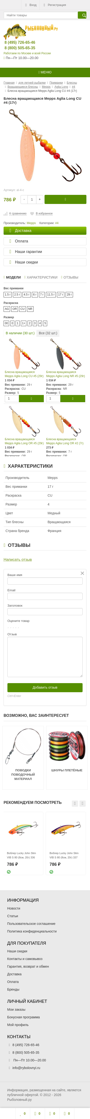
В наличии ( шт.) (20, 333)
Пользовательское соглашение (31, 924)
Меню (45, 72)
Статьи (12, 916)
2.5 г (17, 294)
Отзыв (12, 634)
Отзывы (69, 277)
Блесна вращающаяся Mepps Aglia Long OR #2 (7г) (65, 441)
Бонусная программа (23, 1017)
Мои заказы (16, 1009)
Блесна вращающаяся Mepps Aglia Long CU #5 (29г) (24, 374)
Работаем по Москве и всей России (27, 53)
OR (14, 309)
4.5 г (26, 294)
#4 (57, 223)
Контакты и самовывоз (24, 959)
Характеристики (40, 277)
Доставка (14, 974)
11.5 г (51, 294)
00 (6, 323)
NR (30, 309)
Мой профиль (17, 1025)
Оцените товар (18, 621)
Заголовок (14, 605)
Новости (13, 908)
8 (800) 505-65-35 (16, 48)
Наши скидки (17, 951)
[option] (23, 843)
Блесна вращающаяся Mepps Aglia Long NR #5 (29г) (65, 374)
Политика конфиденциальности (32, 931)
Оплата (13, 982)
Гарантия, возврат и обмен (28, 966)
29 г (69, 294)
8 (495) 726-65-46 (16, 42)
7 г (42, 294)
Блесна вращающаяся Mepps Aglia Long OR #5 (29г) (24, 441)
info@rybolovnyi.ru (26, 1068)
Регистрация (54, 5)
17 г (60, 294)
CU (22, 309)
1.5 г (8, 294)
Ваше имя (14, 575)
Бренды (13, 989)
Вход (30, 5)
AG (7, 309)
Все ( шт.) (48, 333)
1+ (23, 323)
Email (11, 590)
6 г (34, 294)
